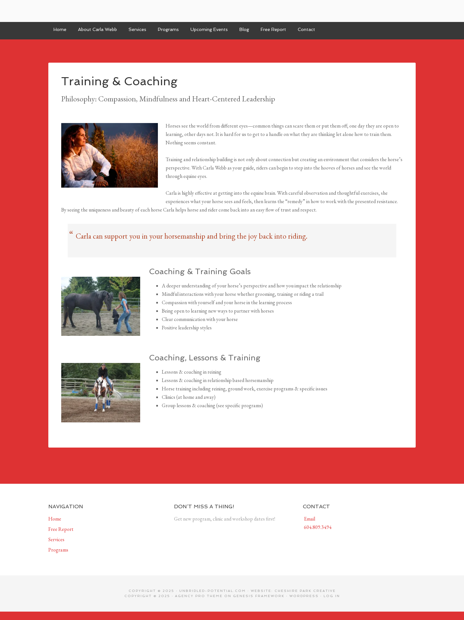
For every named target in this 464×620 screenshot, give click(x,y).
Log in (332, 596)
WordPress (304, 596)
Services (56, 539)
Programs (58, 549)
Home (54, 518)
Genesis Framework (259, 596)
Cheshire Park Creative (305, 591)
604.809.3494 (317, 527)
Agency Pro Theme (199, 596)
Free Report (60, 529)
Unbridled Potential (232, 11)
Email (309, 518)
